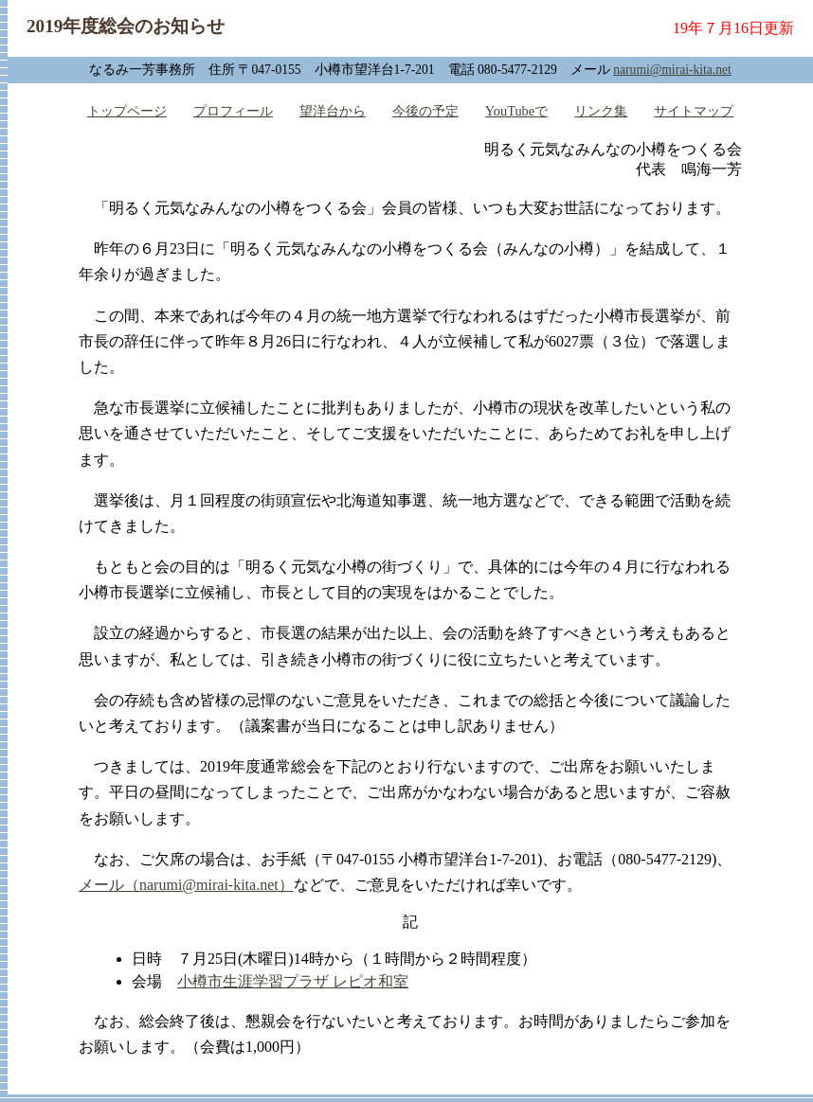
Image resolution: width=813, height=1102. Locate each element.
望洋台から (332, 110)
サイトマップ (693, 110)
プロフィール (233, 110)
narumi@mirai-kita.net (672, 69)
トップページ (127, 110)
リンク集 (600, 110)
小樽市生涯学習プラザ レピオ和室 (292, 981)
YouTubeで (516, 110)
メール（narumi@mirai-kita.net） (186, 885)
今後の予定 (425, 110)
